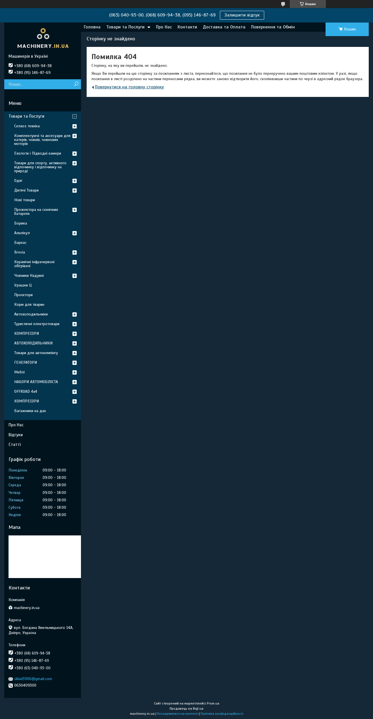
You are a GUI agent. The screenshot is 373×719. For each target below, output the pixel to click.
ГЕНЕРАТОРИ (25, 362)
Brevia (19, 252)
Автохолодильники (31, 314)
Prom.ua (213, 703)
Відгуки (16, 434)
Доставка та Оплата (224, 27)
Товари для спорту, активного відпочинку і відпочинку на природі (40, 167)
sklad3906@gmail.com (33, 678)
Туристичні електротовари (36, 323)
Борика (20, 223)
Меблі (19, 372)
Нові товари (24, 200)
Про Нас (164, 27)
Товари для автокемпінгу (36, 352)
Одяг (18, 180)
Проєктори (23, 294)
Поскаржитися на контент (177, 714)
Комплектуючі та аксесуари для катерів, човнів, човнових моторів (42, 139)
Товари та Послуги (125, 27)
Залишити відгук (242, 15)
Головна (92, 27)
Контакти (187, 27)
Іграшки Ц (23, 285)
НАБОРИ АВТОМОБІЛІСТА (36, 381)
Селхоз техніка (27, 126)
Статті (15, 444)
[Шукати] (76, 84)
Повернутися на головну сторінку (129, 87)
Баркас (20, 242)
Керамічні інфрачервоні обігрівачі (34, 263)
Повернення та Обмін (273, 27)
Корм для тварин (29, 304)
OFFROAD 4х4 (25, 391)
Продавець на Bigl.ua (186, 708)
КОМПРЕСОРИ (26, 333)
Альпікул (22, 232)
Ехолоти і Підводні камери (37, 153)
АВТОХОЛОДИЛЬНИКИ (33, 343)
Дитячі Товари (26, 190)
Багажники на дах (30, 410)
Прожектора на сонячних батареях (36, 211)
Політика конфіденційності (222, 714)
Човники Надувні (29, 275)
